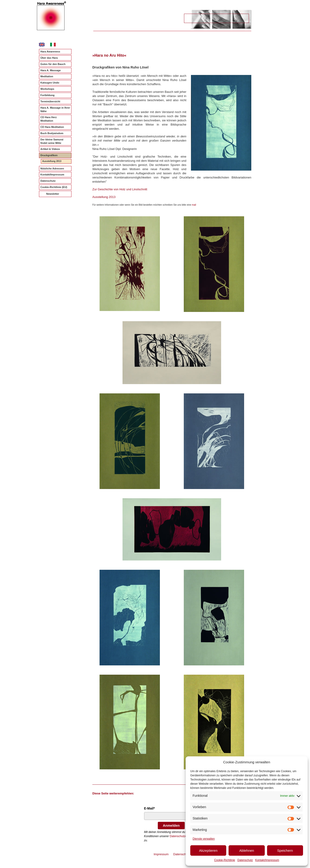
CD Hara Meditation (52, 127)
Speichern (285, 850)
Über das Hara (49, 57)
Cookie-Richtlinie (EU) (53, 187)
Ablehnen (246, 850)
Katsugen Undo (49, 82)
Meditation (46, 76)
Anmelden (171, 825)
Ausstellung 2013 (51, 161)
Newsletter (52, 193)
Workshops (47, 88)
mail (194, 205)
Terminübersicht (50, 101)
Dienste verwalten (204, 838)
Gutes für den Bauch (52, 64)
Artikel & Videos (50, 149)
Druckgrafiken (49, 155)
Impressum (161, 854)
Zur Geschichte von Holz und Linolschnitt (119, 189)
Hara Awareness (50, 51)
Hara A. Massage (50, 70)
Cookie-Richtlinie (224, 860)
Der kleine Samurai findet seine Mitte (51, 141)
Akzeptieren (208, 850)
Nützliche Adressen (52, 168)
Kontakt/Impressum (267, 860)
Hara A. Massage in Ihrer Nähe (55, 109)
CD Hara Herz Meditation (48, 119)
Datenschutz (245, 860)
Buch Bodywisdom (51, 133)
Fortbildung (47, 95)
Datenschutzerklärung (183, 836)
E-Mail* (149, 808)
